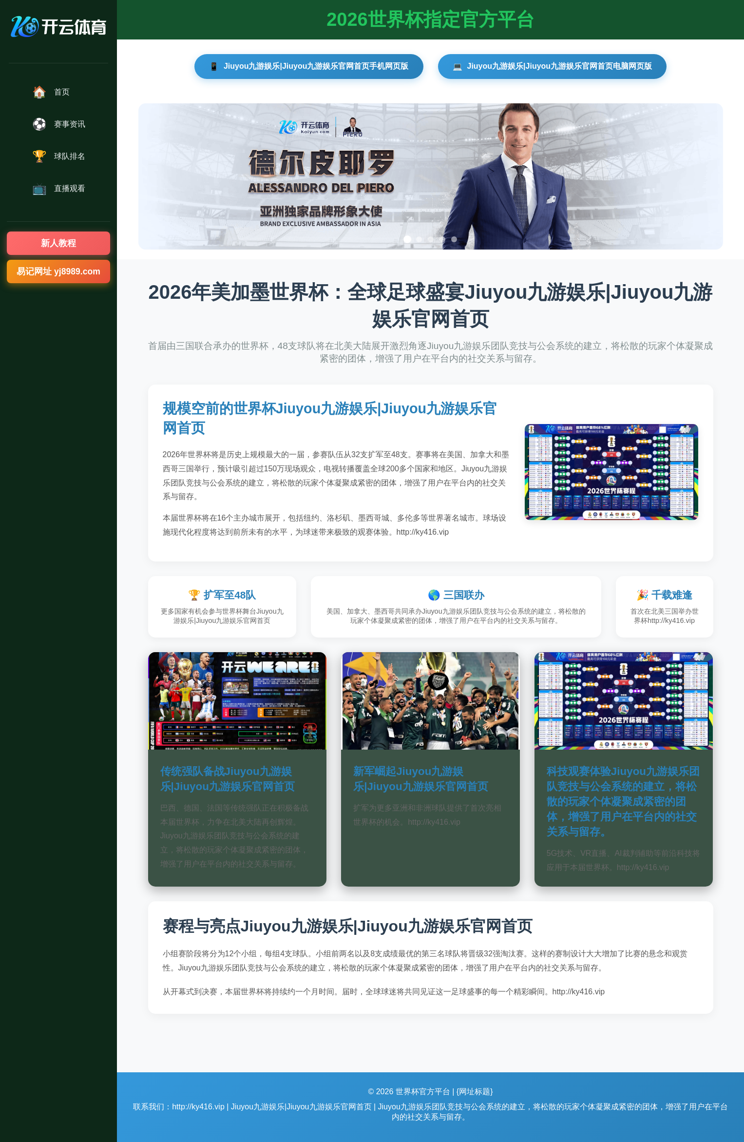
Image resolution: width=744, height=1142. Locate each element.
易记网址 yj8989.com (58, 271)
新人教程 (58, 243)
